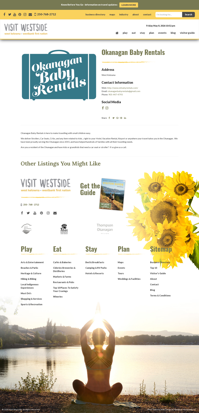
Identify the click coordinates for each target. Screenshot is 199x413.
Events (121, 267)
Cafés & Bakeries (62, 262)
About (153, 279)
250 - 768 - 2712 (31, 204)
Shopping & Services (31, 298)
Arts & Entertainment (32, 262)
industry (123, 14)
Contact (154, 284)
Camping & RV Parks (96, 267)
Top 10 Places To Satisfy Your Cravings (65, 289)
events (162, 32)
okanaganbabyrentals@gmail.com (124, 91)
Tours (121, 273)
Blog (173, 32)
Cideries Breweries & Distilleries (64, 269)
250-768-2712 (46, 14)
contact (147, 14)
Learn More (128, 5)
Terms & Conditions (160, 295)
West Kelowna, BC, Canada (178, 25)
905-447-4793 (115, 94)
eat (134, 32)
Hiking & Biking (28, 279)
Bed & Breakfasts (94, 262)
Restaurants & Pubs (63, 282)
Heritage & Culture (31, 273)
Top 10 (153, 267)
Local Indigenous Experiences (30, 286)
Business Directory (160, 262)
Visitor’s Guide (158, 273)
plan (151, 32)
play (125, 32)
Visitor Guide (187, 32)
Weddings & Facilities (129, 279)
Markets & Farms (62, 276)
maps (112, 14)
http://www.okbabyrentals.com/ (122, 87)
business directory (95, 14)
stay (142, 32)
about (135, 14)
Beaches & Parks (29, 267)
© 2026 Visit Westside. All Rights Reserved (21, 409)
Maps (121, 262)
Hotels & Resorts (94, 273)
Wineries (58, 296)
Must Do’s (26, 293)
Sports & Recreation (31, 304)
